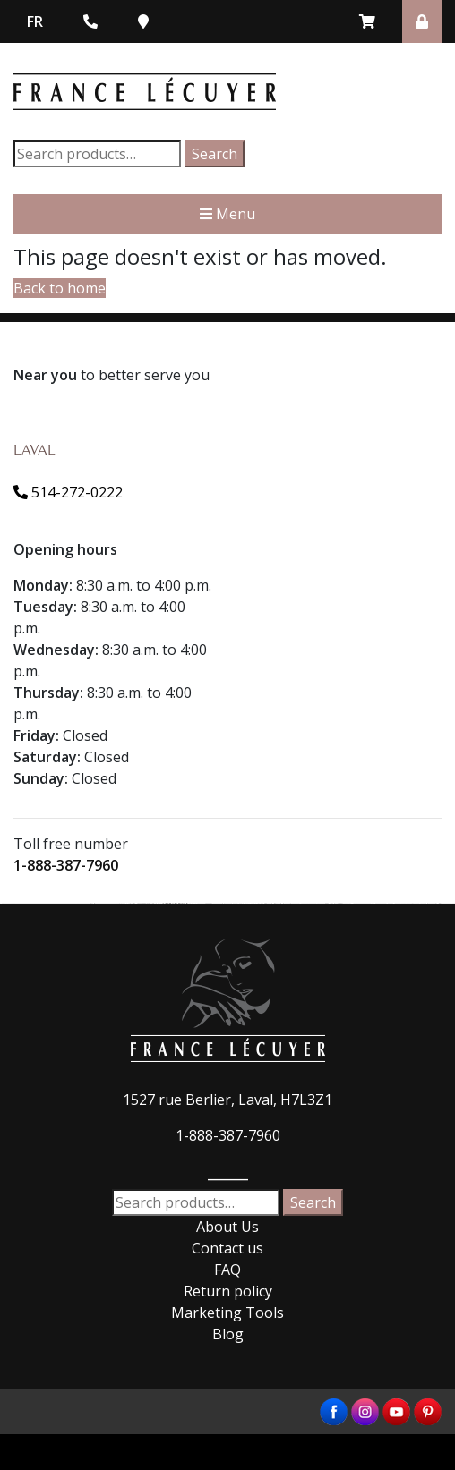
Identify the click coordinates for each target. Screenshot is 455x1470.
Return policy (228, 1291)
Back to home (59, 288)
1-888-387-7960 (65, 865)
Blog (228, 1334)
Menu (227, 214)
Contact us (227, 1248)
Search (214, 154)
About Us (227, 1226)
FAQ (227, 1269)
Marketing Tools (227, 1312)
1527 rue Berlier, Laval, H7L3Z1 (227, 1099)
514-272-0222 (68, 492)
